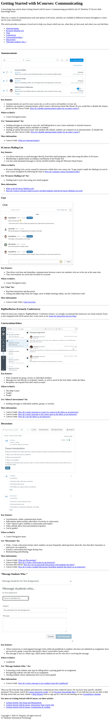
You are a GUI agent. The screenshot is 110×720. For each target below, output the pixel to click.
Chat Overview (30, 302)
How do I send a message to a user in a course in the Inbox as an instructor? (48, 412)
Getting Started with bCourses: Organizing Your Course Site (30, 705)
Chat (8, 33)
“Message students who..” (16, 42)
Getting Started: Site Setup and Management (24, 703)
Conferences (11, 35)
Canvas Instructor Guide (38, 692)
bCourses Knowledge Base (65, 692)
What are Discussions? (27, 560)
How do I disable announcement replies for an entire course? (54, 108)
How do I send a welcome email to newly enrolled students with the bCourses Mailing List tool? (44, 191)
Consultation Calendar (92, 694)
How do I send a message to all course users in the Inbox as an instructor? (47, 414)
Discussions (10, 40)
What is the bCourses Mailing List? (20, 188)
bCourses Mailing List (15, 31)
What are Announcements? (29, 140)
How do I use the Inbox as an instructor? (34, 417)
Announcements (12, 28)
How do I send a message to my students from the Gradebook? (43, 683)
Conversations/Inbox (14, 37)
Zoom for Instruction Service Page (62, 316)
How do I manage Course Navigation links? (62, 172)
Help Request (37, 694)
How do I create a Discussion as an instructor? (36, 562)
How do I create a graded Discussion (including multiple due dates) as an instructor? (52, 567)
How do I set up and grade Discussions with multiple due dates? (49, 565)
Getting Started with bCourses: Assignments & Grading (28, 707)
